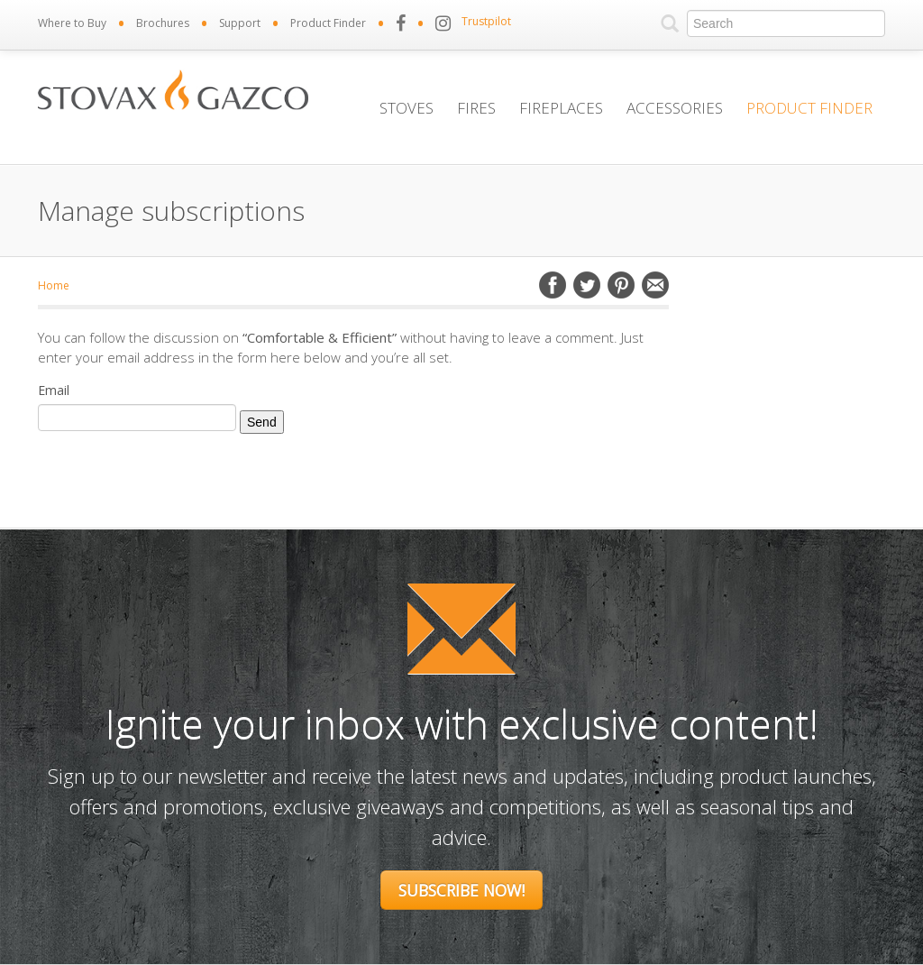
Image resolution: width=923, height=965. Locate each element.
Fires (476, 107)
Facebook (552, 285)
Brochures (162, 23)
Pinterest (621, 285)
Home (53, 285)
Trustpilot (486, 21)
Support (239, 23)
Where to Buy (72, 23)
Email (655, 285)
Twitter (586, 285)
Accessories (674, 107)
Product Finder (328, 23)
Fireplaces (561, 107)
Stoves (406, 107)
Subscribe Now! (461, 890)
